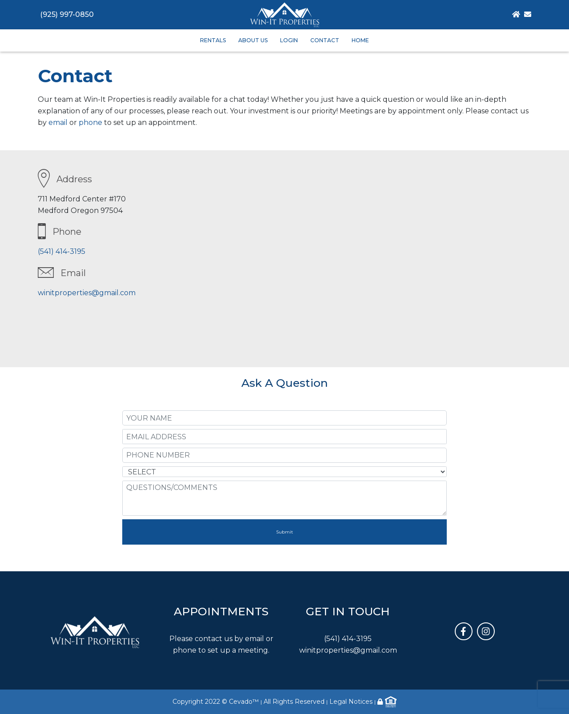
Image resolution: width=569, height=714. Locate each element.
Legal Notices (351, 702)
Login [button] (289, 40)
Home (360, 40)
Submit (284, 532)
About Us (253, 40)
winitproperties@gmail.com (87, 293)
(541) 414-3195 (61, 251)
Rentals (213, 40)
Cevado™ (244, 702)
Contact (324, 40)
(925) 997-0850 (67, 14)
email (58, 122)
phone (90, 122)
